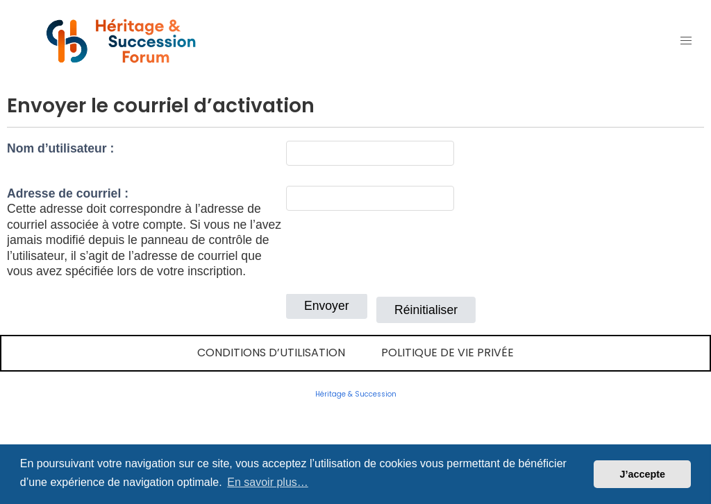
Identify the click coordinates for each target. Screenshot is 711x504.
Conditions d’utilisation (271, 352)
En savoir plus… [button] (267, 482)
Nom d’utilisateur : (60, 148)
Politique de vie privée (447, 352)
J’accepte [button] (642, 474)
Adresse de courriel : (67, 193)
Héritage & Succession (355, 394)
